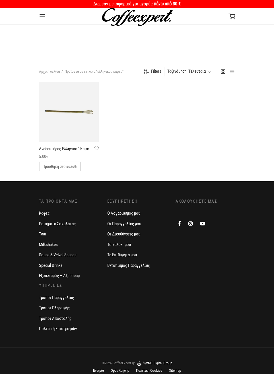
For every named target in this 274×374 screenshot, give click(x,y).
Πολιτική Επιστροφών (58, 328)
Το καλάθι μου (119, 244)
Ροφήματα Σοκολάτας (57, 223)
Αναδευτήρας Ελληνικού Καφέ (64, 148)
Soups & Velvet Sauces (58, 254)
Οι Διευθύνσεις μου (123, 234)
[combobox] (190, 71)
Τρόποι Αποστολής (55, 318)
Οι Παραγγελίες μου (124, 223)
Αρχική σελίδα (49, 71)
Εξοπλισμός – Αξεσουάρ (59, 275)
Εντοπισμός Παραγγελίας (128, 265)
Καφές (44, 213)
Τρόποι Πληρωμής (54, 307)
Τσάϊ (42, 234)
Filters (152, 71)
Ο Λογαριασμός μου (123, 213)
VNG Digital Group (159, 363)
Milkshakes (48, 244)
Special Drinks (51, 265)
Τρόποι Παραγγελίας (56, 297)
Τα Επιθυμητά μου (122, 254)
